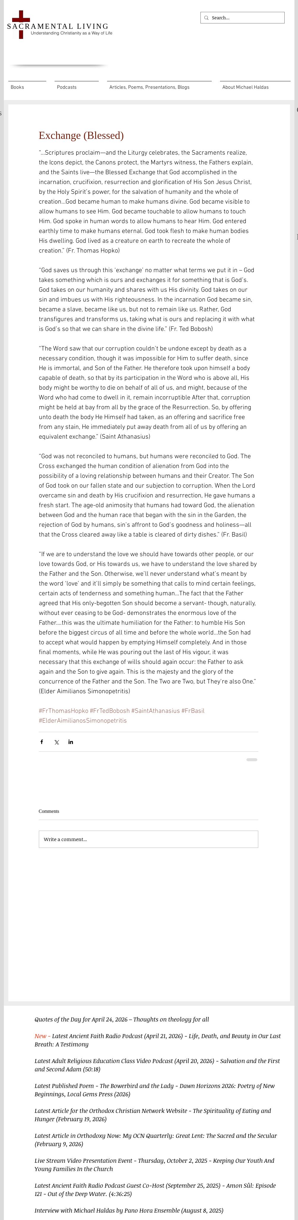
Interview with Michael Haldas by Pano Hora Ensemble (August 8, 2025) (129, 1210)
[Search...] (242, 17)
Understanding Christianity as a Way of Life (71, 33)
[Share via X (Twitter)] (56, 742)
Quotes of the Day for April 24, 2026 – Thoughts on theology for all (123, 1019)
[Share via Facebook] (41, 742)
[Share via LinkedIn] (71, 742)
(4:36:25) (120, 1193)
